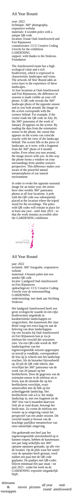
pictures (35, 487)
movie (22, 487)
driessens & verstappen (8, 487)
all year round (47, 487)
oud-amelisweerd (62, 487)
